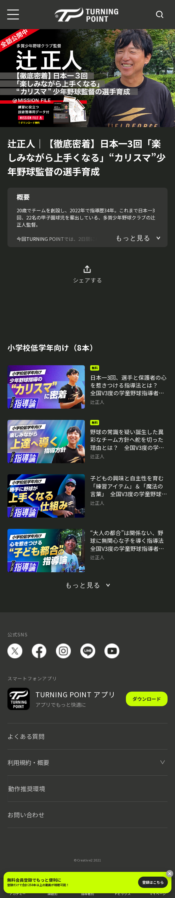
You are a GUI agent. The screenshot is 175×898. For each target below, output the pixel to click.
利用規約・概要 (28, 762)
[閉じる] (169, 873)
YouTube (111, 651)
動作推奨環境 (26, 788)
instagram (63, 651)
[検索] (160, 14)
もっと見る (133, 238)
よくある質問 (26, 736)
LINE (87, 651)
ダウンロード (146, 698)
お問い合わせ (26, 814)
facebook (39, 651)
